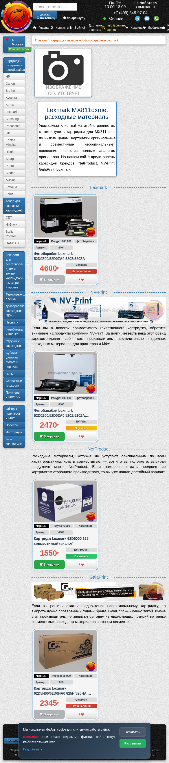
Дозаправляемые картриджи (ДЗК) (15, 310)
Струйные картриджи (13, 343)
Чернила (12, 322)
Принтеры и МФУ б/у (13, 395)
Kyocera (11, 97)
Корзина (133, 28)
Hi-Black (11, 224)
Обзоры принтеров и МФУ (13, 413)
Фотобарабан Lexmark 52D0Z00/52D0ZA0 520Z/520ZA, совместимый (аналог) (60, 415)
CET (9, 217)
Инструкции (14, 432)
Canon (10, 83)
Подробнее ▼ (33, 749)
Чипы (9, 374)
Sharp (10, 159)
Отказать (133, 732)
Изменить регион (19, 49)
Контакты (59, 28)
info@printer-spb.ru (113, 27)
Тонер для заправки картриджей (14, 205)
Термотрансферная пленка (15, 297)
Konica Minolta (11, 142)
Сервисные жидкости (14, 383)
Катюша (11, 187)
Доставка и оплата (92, 27)
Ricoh (10, 151)
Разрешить (132, 743)
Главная (41, 28)
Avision (11, 180)
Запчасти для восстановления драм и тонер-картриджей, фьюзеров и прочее (15, 271)
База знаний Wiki (14, 442)
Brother (11, 90)
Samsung (12, 119)
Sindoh (10, 173)
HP (8, 76)
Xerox (10, 105)
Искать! (45, 15)
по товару (46, 18)
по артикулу (74, 18)
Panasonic (13, 126)
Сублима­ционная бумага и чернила (13, 359)
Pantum (11, 166)
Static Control (11, 234)
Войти (76, 28)
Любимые (152, 28)
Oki (8, 133)
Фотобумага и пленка (14, 332)
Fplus (9, 194)
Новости (12, 425)
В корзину (49, 436)
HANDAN (12, 243)
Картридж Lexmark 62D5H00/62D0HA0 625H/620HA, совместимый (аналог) (61, 693)
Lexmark (12, 112)
